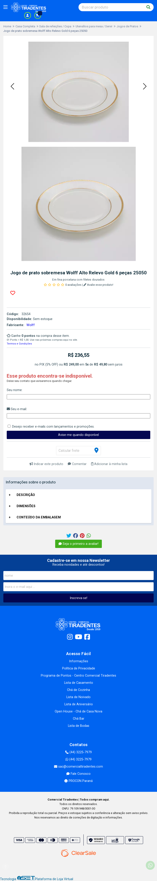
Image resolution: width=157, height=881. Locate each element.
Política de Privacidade (78, 668)
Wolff (30, 325)
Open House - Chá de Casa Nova (78, 711)
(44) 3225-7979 (78, 752)
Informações (78, 661)
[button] (12, 86)
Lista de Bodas (78, 726)
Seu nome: (14, 390)
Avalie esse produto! (98, 284)
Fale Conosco (78, 774)
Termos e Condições (19, 343)
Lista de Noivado (78, 697)
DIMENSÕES (26, 506)
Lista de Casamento (78, 683)
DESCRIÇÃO (26, 495)
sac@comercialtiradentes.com (78, 766)
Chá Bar (78, 719)
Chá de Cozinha (78, 690)
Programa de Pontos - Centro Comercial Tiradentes (78, 676)
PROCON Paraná (78, 781)
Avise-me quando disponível (78, 435)
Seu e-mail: (17, 409)
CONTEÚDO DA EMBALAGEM (39, 517)
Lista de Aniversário (78, 704)
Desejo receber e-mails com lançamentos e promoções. (53, 427)
